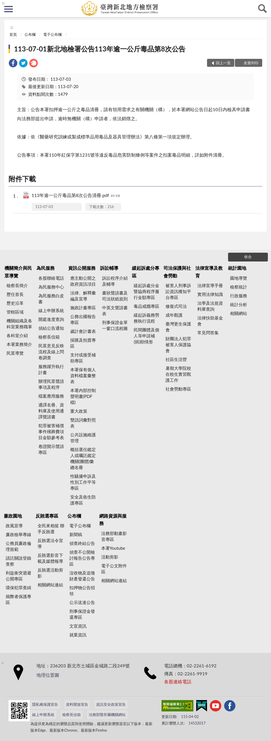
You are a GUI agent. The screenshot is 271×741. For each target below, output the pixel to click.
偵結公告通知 (51, 328)
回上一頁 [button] (223, 63)
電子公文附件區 (114, 568)
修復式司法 (176, 306)
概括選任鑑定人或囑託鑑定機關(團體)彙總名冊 (83, 458)
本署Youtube (113, 548)
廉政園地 (13, 515)
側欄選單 (8, 9)
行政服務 (238, 295)
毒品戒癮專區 (146, 306)
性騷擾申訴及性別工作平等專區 (83, 482)
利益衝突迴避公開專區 (18, 575)
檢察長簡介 (17, 285)
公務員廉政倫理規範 (18, 546)
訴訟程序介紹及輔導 (115, 281)
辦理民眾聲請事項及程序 (51, 384)
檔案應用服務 (51, 395)
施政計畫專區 (83, 307)
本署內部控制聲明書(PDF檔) (83, 396)
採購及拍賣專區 (83, 342)
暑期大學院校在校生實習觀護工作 (178, 374)
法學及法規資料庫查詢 (210, 306)
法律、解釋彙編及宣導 (83, 295)
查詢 (262, 8)
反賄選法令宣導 (50, 543)
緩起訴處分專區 (145, 271)
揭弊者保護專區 (18, 599)
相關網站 (238, 313)
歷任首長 (15, 294)
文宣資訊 (77, 625)
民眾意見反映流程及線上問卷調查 (51, 351)
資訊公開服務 (82, 268)
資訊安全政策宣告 (111, 704)
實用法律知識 (210, 294)
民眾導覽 (15, 353)
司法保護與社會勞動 (177, 271)
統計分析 (238, 304)
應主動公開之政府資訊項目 (83, 281)
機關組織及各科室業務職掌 (19, 323)
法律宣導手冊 (210, 285)
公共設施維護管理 (83, 437)
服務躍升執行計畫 (51, 369)
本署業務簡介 (19, 344)
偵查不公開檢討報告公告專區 (82, 557)
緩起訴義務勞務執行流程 (146, 317)
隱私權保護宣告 (45, 704)
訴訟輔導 (109, 268)
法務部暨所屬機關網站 (107, 714)
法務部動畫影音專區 (114, 536)
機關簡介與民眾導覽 (18, 271)
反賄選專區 (47, 515)
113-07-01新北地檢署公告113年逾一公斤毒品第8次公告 (99, 49)
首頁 (13, 34)
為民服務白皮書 (51, 298)
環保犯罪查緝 (18, 587)
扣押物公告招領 (82, 590)
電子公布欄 (52, 34)
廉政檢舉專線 (18, 534)
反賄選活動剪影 (50, 572)
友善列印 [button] (251, 63)
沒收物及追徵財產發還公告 (82, 575)
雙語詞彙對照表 (83, 422)
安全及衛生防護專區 (83, 499)
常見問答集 (208, 332)
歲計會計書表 (83, 331)
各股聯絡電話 (51, 278)
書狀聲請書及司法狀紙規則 (115, 295)
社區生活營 (176, 359)
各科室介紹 (17, 335)
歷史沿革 (15, 303)
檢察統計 (238, 286)
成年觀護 (174, 314)
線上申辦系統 (51, 310)
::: (3, 3)
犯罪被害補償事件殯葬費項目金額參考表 (51, 431)
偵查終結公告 (82, 543)
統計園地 (237, 268)
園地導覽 (238, 278)
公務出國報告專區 (83, 319)
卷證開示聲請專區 (51, 449)
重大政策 (78, 411)
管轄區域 (15, 311)
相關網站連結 (50, 584)
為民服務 (45, 268)
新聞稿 (75, 534)
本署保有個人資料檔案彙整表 (83, 375)
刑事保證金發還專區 (82, 614)
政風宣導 (14, 525)
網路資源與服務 (113, 519)
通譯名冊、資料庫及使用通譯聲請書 (51, 410)
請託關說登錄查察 (18, 560)
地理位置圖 (47, 675)
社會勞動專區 (178, 388)
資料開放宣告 (77, 704)
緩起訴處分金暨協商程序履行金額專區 (146, 291)
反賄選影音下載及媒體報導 (50, 558)
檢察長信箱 (49, 336)
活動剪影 (109, 556)
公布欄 (30, 34)
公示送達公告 (82, 602)
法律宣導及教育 (209, 271)
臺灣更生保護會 (178, 326)
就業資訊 (77, 634)
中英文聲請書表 (115, 310)
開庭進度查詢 (51, 319)
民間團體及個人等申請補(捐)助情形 (146, 335)
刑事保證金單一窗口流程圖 (115, 325)
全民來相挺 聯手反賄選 (51, 528)
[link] (13, 64)
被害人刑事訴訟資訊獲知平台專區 (178, 291)
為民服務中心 (51, 286)
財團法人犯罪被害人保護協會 (178, 344)
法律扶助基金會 (210, 320)
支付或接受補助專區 (83, 357)
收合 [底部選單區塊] (248, 256)
